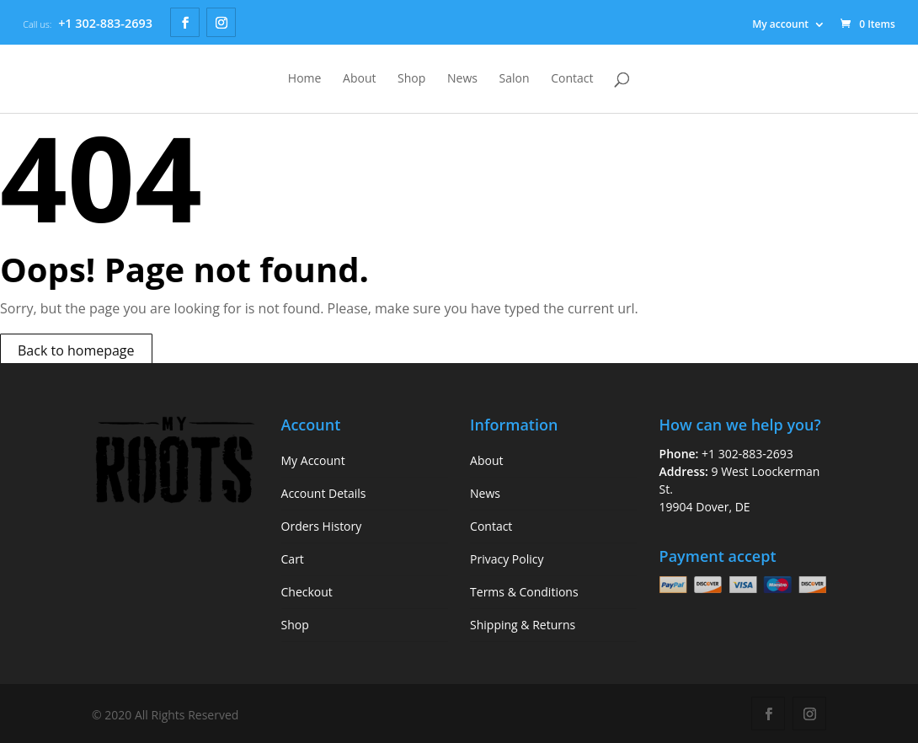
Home (305, 79)
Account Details (323, 493)
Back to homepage (76, 350)
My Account (313, 460)
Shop (411, 79)
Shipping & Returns (522, 625)
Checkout (307, 592)
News (462, 79)
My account (780, 24)
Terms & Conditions (524, 592)
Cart (292, 559)
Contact (572, 79)
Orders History (321, 526)
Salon (514, 79)
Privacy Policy (506, 559)
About (359, 79)
